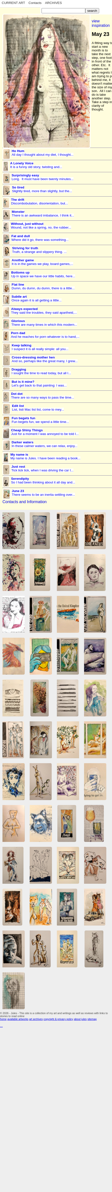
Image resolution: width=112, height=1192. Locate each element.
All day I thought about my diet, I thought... (42, 152)
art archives (36, 1019)
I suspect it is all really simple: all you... (40, 347)
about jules (80, 1019)
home (3, 1019)
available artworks (17, 1019)
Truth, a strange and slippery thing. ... (39, 250)
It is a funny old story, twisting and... (36, 165)
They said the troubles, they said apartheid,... (44, 310)
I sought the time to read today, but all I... (41, 371)
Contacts (35, 3)
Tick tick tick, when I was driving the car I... (42, 468)
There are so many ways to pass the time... (42, 395)
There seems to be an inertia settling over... (43, 492)
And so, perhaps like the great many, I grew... (45, 359)
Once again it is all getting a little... (37, 298)
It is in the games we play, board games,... (42, 262)
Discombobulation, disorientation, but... (39, 201)
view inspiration (101, 23)
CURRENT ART (13, 3)
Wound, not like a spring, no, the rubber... (41, 225)
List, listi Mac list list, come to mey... (38, 407)
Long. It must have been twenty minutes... (42, 177)
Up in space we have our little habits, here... (43, 274)
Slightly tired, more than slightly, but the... (42, 189)
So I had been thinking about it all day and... (43, 480)
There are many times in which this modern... (44, 322)
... (1, 1026)
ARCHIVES (53, 3)
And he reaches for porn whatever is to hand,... (45, 335)
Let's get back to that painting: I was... (39, 383)
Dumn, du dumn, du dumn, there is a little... (43, 286)
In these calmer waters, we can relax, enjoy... (44, 444)
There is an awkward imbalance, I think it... (43, 213)
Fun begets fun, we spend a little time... (40, 420)
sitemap (92, 1019)
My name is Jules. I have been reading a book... (45, 456)
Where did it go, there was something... (39, 238)
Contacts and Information (24, 502)
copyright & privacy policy (58, 1019)
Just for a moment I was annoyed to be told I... (45, 432)
